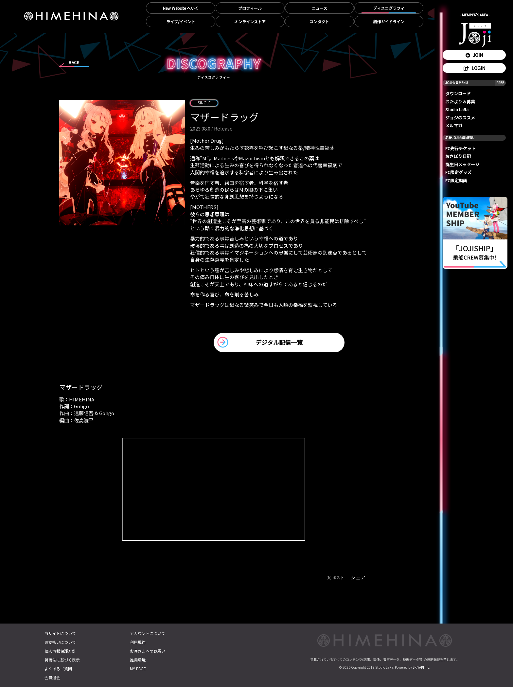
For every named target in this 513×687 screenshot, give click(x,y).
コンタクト (319, 21)
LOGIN (474, 68)
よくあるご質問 (58, 668)
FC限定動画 (456, 180)
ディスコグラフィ (388, 8)
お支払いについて (60, 642)
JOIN (474, 55)
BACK (74, 62)
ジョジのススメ (460, 117)
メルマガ (453, 125)
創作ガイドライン (388, 21)
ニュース (319, 8)
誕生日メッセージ (462, 164)
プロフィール (250, 8)
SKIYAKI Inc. (421, 667)
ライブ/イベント (180, 21)
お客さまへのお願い (147, 651)
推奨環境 (138, 659)
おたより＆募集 (460, 101)
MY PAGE (138, 668)
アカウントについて (147, 633)
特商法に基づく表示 (62, 659)
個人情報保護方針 (60, 651)
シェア (358, 577)
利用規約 (138, 642)
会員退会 (52, 677)
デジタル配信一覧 (279, 342)
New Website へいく (181, 8)
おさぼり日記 (458, 156)
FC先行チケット (460, 148)
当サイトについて (60, 633)
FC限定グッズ (458, 172)
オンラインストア (250, 21)
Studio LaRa (457, 109)
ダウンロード (458, 93)
